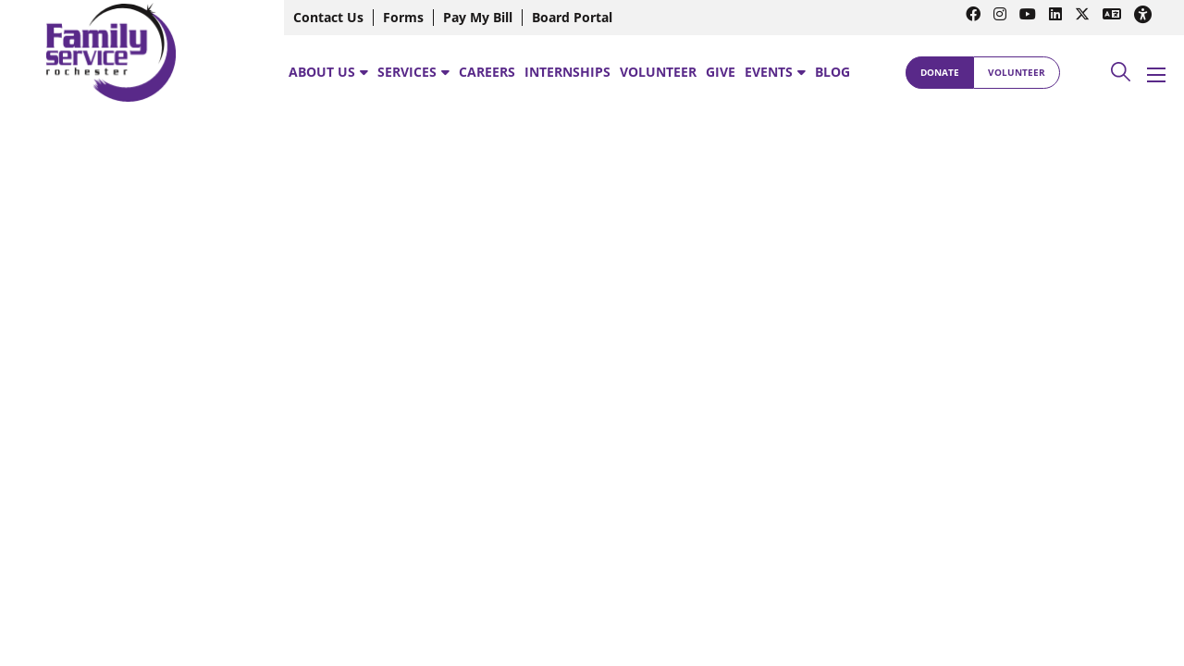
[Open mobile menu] (1156, 75)
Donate (939, 72)
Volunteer (1016, 72)
